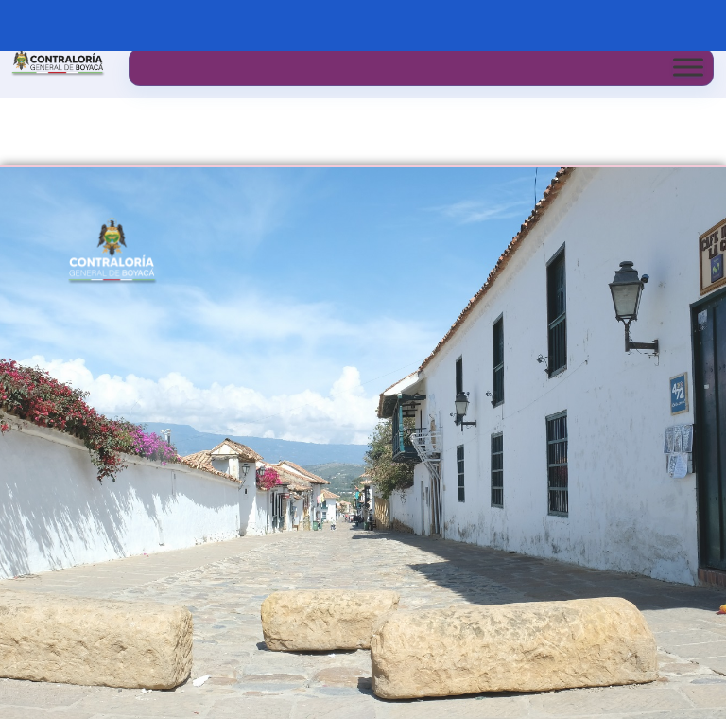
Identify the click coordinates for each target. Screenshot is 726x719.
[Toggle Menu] (688, 68)
